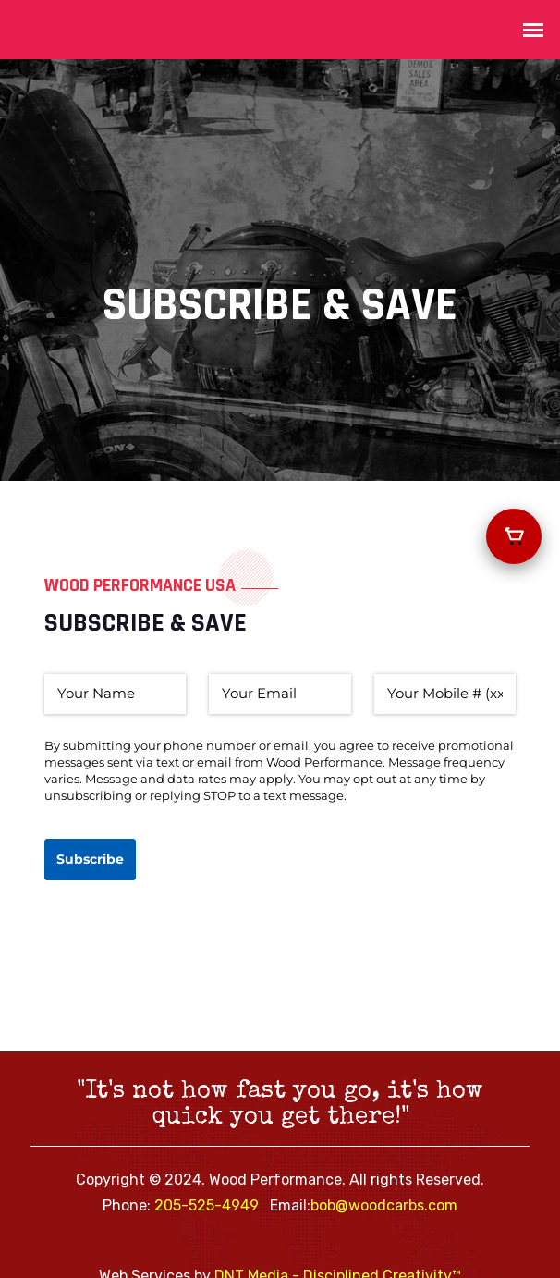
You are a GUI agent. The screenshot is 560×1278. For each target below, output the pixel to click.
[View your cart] (514, 536)
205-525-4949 (206, 1205)
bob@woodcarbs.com (383, 1205)
